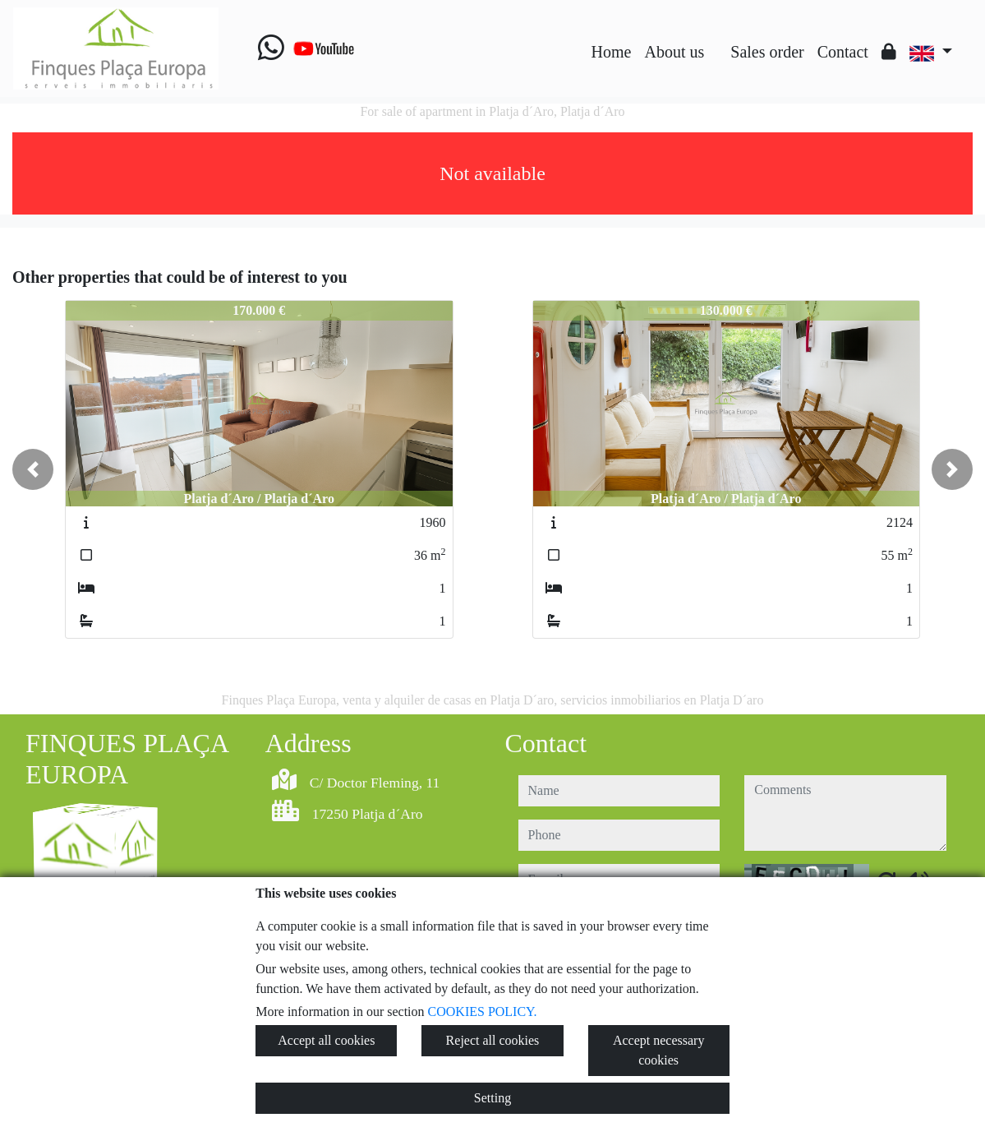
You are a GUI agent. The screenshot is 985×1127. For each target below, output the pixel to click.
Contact (842, 52)
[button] (32, 469)
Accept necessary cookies (659, 1050)
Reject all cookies (493, 1040)
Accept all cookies (326, 1040)
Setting (492, 1098)
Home (611, 52)
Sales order (766, 52)
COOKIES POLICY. (482, 1011)
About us (674, 52)
